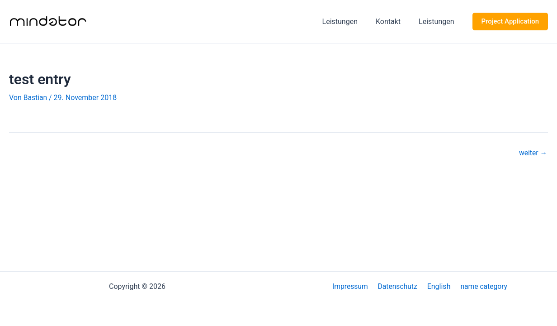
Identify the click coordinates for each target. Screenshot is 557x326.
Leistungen (349, 21)
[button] (510, 21)
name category (481, 286)
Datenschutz (398, 286)
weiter (532, 153)
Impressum (353, 286)
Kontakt (393, 21)
